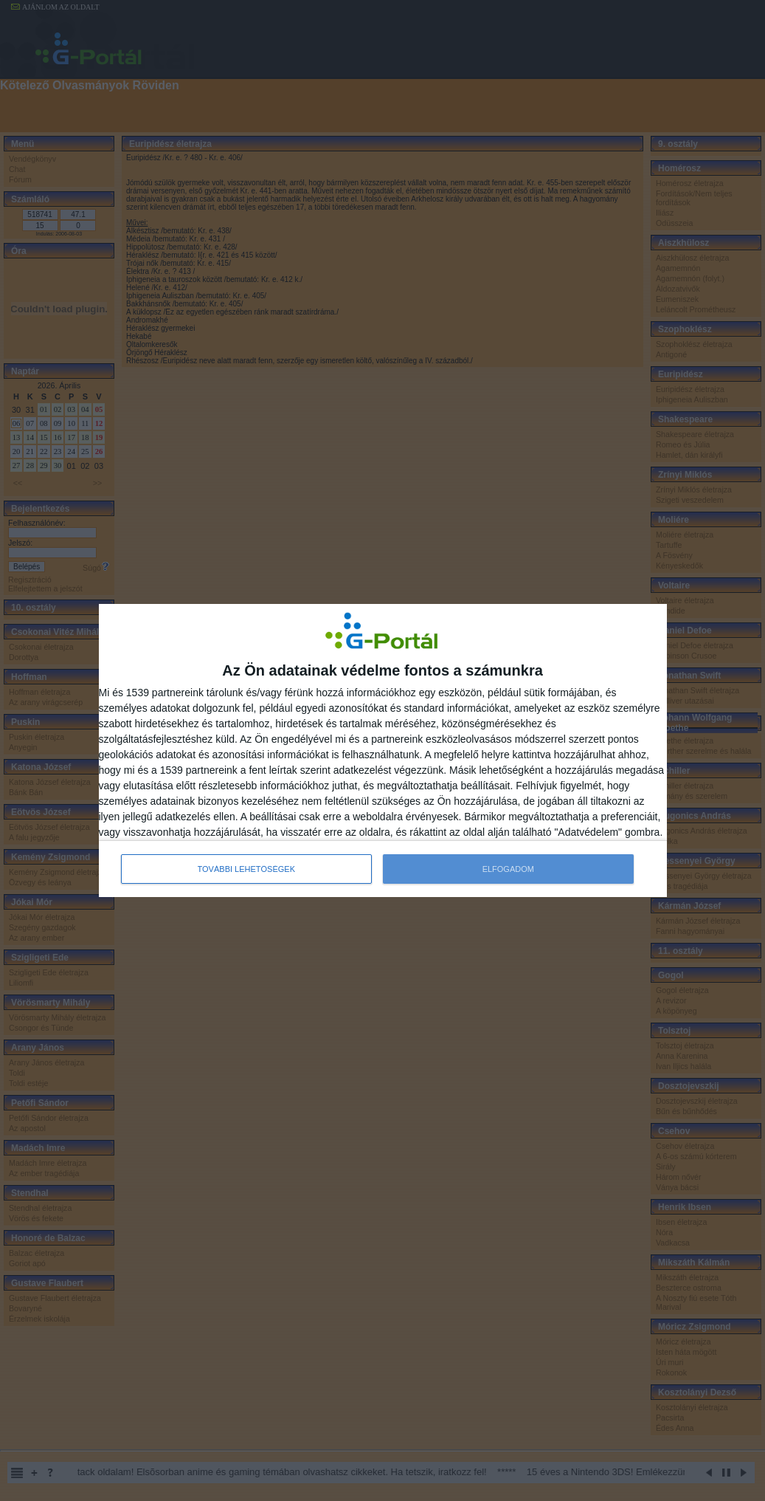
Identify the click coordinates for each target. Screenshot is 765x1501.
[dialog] (383, 751)
